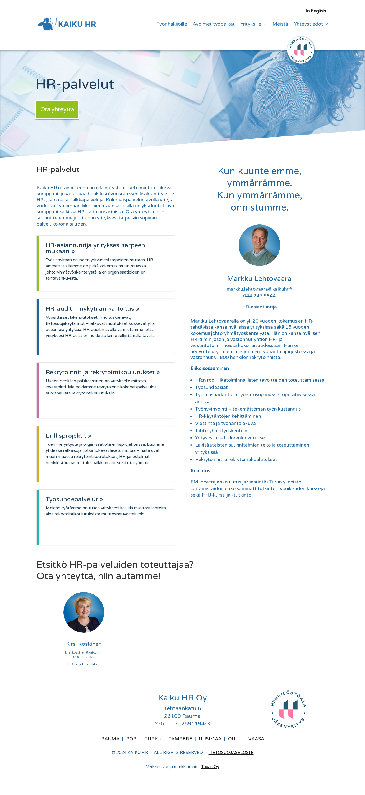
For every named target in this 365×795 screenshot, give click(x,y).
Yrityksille (250, 24)
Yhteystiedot (308, 24)
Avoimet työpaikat (214, 24)
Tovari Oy (210, 766)
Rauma (110, 739)
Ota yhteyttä (57, 109)
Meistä (280, 24)
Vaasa (256, 739)
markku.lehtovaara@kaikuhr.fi (259, 289)
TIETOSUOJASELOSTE (231, 752)
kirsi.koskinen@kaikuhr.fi (83, 652)
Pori (132, 739)
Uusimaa (210, 739)
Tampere (180, 739)
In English (315, 11)
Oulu (235, 739)
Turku (153, 739)
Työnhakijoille (171, 24)
